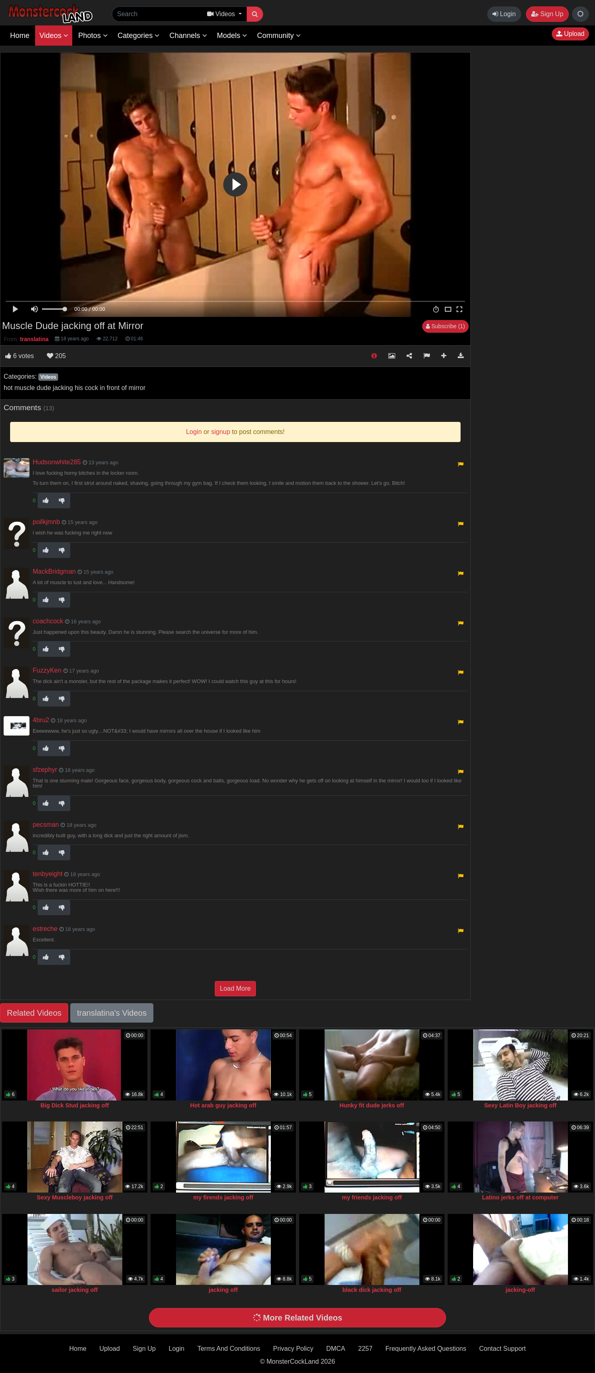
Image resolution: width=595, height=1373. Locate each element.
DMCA (335, 1348)
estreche (45, 928)
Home (19, 35)
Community (279, 35)
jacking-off (520, 1290)
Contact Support (502, 1348)
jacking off (223, 1290)
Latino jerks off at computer (520, 1197)
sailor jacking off (75, 1290)
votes (19, 355)
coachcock (48, 621)
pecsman (46, 824)
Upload (570, 33)
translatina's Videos (112, 1012)
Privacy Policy (293, 1348)
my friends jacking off (372, 1197)
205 (56, 355)
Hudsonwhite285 (57, 462)
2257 (365, 1348)
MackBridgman (54, 571)
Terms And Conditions (228, 1348)
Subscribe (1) (445, 326)
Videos (53, 35)
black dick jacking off (371, 1290)
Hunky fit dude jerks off (371, 1105)
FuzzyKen (47, 670)
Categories (138, 35)
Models (232, 35)
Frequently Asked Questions (425, 1348)
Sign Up (547, 13)
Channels (188, 35)
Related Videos (34, 1012)
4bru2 (41, 720)
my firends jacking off (223, 1197)
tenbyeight (48, 873)
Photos (93, 35)
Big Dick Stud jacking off (74, 1105)
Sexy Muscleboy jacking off (75, 1197)
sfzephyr (45, 769)
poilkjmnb (46, 521)
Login (504, 13)
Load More (235, 988)
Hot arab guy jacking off (223, 1105)
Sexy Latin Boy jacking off (520, 1105)
